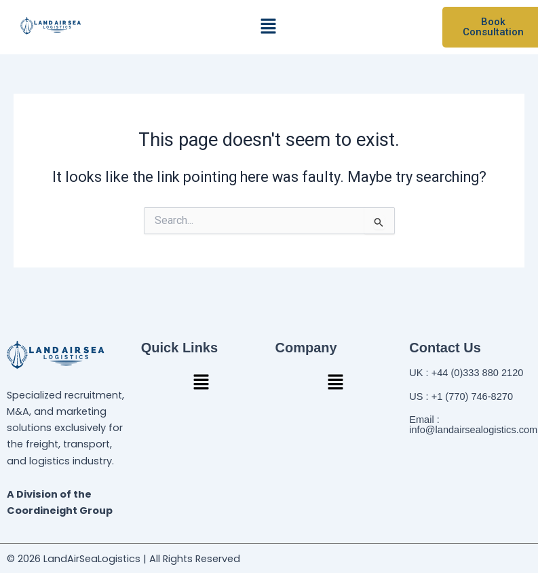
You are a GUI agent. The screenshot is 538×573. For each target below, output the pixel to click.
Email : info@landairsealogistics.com (473, 424)
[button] (268, 27)
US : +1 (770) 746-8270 (461, 396)
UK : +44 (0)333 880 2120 (466, 372)
